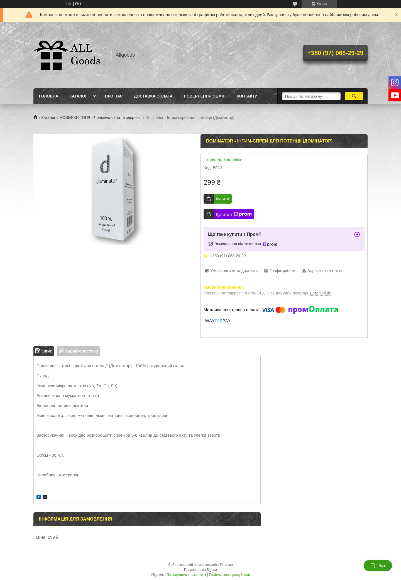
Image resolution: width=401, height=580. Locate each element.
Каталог (78, 96)
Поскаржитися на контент (186, 575)
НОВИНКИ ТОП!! (75, 117)
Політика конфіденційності (229, 575)
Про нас (114, 96)
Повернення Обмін (205, 96)
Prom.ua (226, 565)
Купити (222, 198)
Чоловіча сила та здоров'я (117, 117)
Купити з (234, 214)
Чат (377, 565)
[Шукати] (354, 96)
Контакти (247, 96)
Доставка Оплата (153, 96)
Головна (48, 96)
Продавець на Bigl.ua (200, 570)
